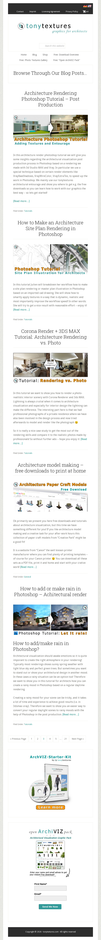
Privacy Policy (72, 11)
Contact (20, 11)
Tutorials (28, 211)
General (27, 577)
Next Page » (78, 739)
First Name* (40, 884)
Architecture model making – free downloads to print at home (50, 468)
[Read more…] (21, 201)
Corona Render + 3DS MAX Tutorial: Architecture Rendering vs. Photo (50, 337)
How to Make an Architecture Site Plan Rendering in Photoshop (50, 228)
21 (66, 738)
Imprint (32, 11)
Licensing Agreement (51, 11)
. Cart (86, 11)
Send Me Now (50, 906)
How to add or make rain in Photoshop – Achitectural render (50, 591)
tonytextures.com (52, 26)
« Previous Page (18, 739)
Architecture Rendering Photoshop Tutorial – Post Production (50, 99)
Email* (37, 894)
